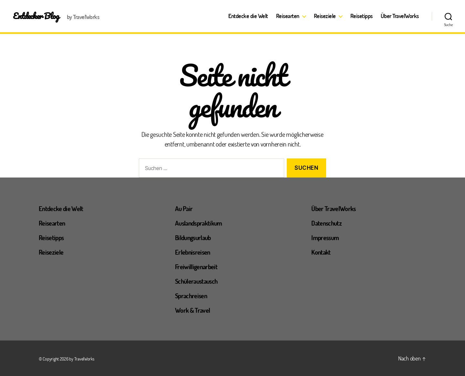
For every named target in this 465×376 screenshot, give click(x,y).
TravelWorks (84, 359)
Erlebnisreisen (192, 252)
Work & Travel (192, 310)
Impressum (325, 237)
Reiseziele (325, 16)
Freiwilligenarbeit (196, 266)
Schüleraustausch (196, 281)
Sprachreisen (191, 295)
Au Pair (183, 208)
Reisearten (287, 16)
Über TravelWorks (400, 16)
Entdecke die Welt (248, 16)
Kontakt (320, 252)
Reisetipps (361, 16)
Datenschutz (326, 223)
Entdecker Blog (36, 16)
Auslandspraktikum (198, 223)
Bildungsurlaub (193, 237)
